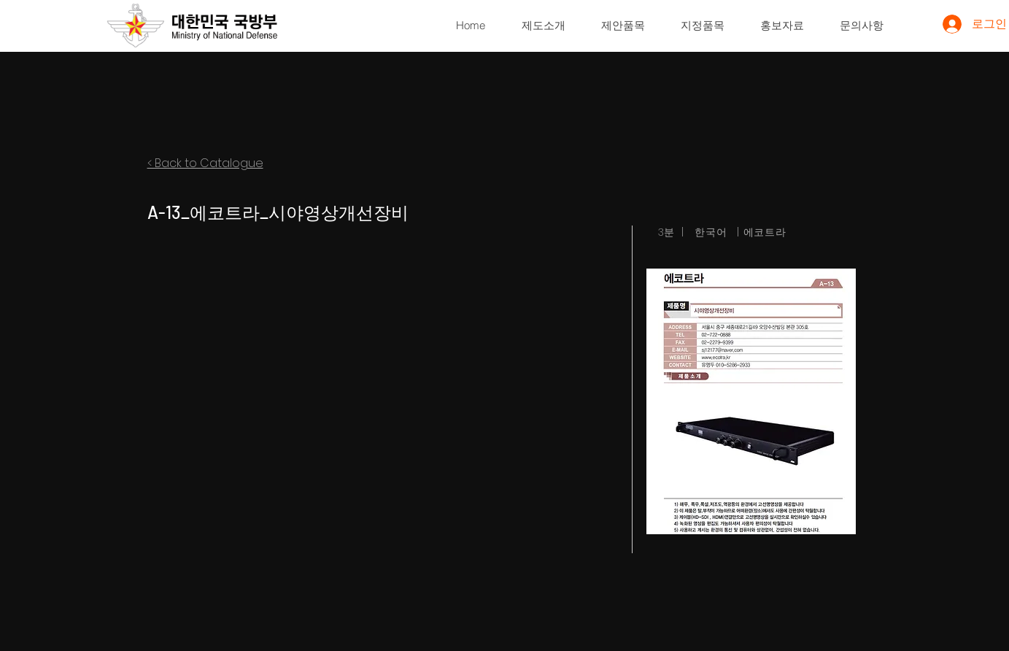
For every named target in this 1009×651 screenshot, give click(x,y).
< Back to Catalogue (205, 163)
